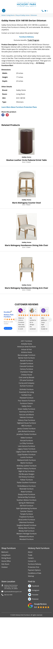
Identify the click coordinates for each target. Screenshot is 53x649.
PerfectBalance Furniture (26, 524)
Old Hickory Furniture (26, 515)
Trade (30, 593)
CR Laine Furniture (26, 418)
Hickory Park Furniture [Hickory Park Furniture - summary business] (8, 353)
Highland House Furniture (26, 461)
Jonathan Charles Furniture (26, 472)
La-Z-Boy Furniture (26, 481)
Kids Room (5, 602)
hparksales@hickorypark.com (13, 629)
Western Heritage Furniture (27, 571)
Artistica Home (26, 390)
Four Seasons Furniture (26, 438)
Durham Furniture (26, 424)
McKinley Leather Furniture (26, 503)
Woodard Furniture (26, 577)
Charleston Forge (26, 409)
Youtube (35, 632)
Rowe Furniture (26, 529)
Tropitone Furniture (26, 554)
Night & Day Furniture (26, 509)
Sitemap (31, 614)
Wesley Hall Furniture (26, 568)
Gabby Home (26, 195)
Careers (31, 596)
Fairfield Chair (26, 433)
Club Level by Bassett (26, 415)
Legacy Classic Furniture (26, 487)
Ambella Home (26, 381)
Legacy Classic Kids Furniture (26, 489)
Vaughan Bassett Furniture (26, 563)
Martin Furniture (26, 501)
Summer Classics (26, 549)
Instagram (35, 628)
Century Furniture (26, 407)
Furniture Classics (26, 441)
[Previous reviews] (16, 357)
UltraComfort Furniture (26, 557)
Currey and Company (26, 421)
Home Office (6, 599)
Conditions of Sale (34, 611)
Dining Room (6, 596)
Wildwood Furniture (26, 574)
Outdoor (4, 605)
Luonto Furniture (26, 495)
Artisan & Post (26, 387)
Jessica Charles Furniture (26, 466)
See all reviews (8, 366)
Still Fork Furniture (26, 543)
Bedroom (4, 590)
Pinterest (35, 637)
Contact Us (32, 599)
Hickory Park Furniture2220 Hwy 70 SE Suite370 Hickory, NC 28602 (11, 624)
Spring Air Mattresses (26, 541)
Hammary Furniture (26, 449)
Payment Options (34, 608)
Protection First (33, 605)
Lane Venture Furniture (26, 484)
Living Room (5, 593)
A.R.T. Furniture (26, 379)
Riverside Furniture (27, 526)
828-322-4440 (8, 632)
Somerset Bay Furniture (26, 535)
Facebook (35, 623)
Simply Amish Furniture (26, 532)
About (30, 590)
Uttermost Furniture (26, 560)
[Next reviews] (50, 357)
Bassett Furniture (26, 398)
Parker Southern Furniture (26, 520)
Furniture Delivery (26, 74)
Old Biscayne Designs (26, 512)
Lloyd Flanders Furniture (26, 492)
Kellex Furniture (26, 475)
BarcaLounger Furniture (26, 393)
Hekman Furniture (26, 455)
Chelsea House (26, 412)
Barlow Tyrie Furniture (26, 395)
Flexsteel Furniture (26, 435)
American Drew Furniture (26, 384)
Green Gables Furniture (26, 447)
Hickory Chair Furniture (26, 458)
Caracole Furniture (26, 404)
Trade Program (33, 78)
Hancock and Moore (26, 452)
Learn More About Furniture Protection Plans (19, 145)
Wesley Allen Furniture (26, 566)
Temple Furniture (26, 552)
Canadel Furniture (26, 401)
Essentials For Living (26, 430)
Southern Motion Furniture (26, 538)
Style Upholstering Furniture (26, 546)
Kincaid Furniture (26, 478)
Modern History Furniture (26, 506)
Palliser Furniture (26, 517)
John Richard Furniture (26, 469)
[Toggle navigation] (3, 10)
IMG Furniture (26, 463)
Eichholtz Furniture (26, 427)
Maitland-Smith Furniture (26, 498)
